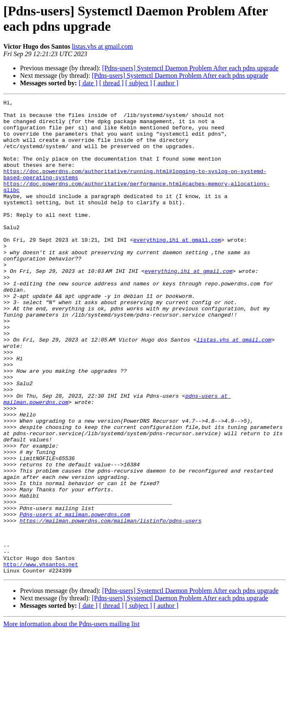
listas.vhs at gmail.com (102, 46)
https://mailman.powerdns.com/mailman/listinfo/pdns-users (111, 605)
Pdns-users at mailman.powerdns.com (75, 598)
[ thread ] (111, 83)
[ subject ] (138, 83)
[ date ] (88, 83)
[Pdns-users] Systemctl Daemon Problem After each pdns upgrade (190, 68)
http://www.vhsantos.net (40, 658)
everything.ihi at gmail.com (177, 268)
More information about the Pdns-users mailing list (71, 718)
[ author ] (166, 83)
